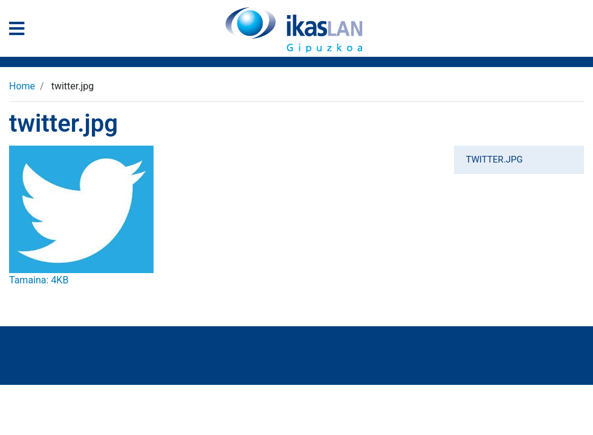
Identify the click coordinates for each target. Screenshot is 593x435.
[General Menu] (20, 31)
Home (22, 86)
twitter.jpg (494, 159)
